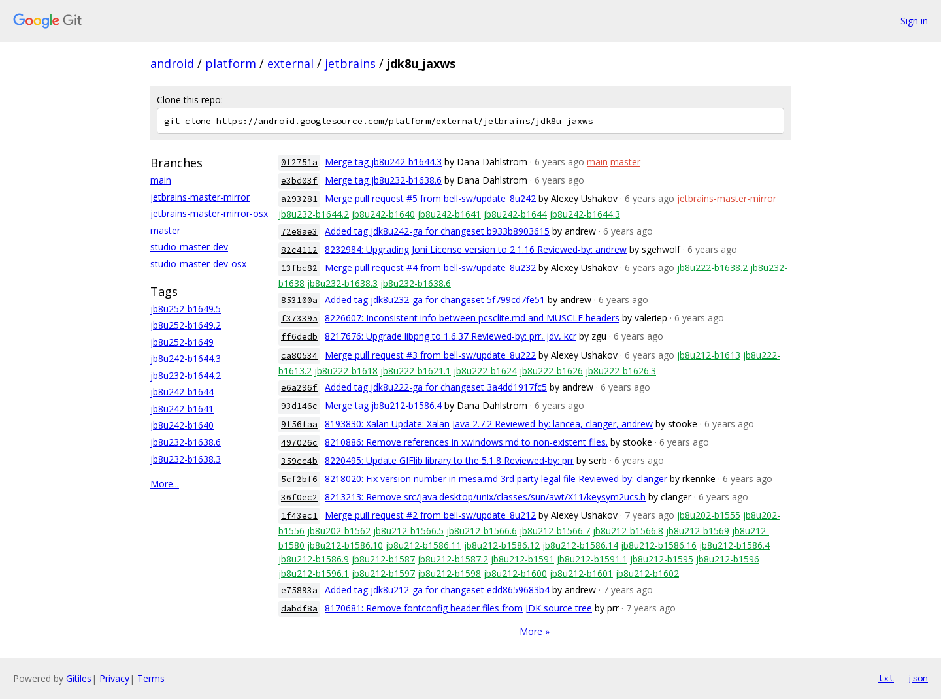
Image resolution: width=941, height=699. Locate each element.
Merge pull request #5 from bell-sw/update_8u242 (430, 198)
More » (535, 631)
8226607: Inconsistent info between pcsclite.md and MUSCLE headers (472, 318)
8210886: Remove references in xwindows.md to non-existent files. (466, 442)
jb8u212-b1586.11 (423, 545)
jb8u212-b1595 (661, 559)
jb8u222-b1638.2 (712, 267)
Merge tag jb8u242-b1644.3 (383, 161)
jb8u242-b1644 (182, 391)
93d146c (299, 406)
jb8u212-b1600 (515, 573)
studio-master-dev (189, 246)
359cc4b (299, 460)
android (172, 63)
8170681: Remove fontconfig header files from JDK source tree (458, 608)
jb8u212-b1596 (727, 559)
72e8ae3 (299, 231)
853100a (299, 300)
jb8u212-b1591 (522, 559)
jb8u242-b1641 (182, 408)
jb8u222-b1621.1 (415, 371)
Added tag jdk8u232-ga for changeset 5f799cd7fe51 (435, 299)
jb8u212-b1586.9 (313, 559)
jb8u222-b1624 (485, 371)
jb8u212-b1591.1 (592, 559)
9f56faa (299, 424)
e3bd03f (299, 180)
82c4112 (299, 249)
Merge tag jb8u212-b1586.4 (383, 405)
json (917, 678)
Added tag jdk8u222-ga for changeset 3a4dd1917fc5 (436, 387)
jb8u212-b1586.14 (580, 545)
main (160, 180)
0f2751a (299, 162)
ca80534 (299, 355)
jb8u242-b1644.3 (185, 358)
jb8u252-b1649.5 (185, 308)
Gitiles (78, 678)
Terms (151, 678)
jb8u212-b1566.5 (408, 531)
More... (164, 484)
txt (886, 678)
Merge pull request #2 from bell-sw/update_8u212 (430, 515)
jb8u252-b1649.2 (185, 325)
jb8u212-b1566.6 (481, 531)
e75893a (299, 590)
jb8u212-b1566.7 (555, 531)
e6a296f (299, 387)
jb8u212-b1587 (383, 559)
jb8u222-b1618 (346, 371)
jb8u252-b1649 (182, 342)
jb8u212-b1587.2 (453, 559)
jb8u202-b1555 (708, 515)
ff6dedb (299, 336)
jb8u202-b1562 (339, 531)
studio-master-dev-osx (198, 263)
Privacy (114, 678)
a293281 (299, 198)
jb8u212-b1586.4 (734, 545)
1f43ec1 (299, 515)
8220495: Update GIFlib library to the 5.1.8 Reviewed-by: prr (449, 460)
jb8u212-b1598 (449, 573)
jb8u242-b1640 (182, 425)
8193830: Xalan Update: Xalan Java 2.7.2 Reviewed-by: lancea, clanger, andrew (489, 423)
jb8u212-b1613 (708, 355)
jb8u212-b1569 (697, 531)
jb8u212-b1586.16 (659, 545)
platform (230, 63)
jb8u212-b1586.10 (345, 545)
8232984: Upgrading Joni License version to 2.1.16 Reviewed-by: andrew (476, 249)
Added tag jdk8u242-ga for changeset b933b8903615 (437, 231)
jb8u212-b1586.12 (502, 545)
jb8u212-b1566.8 (628, 531)
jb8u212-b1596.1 (313, 573)
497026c (299, 442)
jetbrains (350, 63)
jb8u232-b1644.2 (185, 375)
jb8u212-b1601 (581, 573)
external (290, 63)
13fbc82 (299, 268)
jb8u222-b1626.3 (621, 371)
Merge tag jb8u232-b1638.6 (383, 180)
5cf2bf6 (299, 479)
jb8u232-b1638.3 (185, 459)
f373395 (299, 318)
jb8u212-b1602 (647, 573)
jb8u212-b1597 (383, 573)
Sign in (914, 20)
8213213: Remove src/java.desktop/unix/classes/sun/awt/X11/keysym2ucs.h (485, 497)
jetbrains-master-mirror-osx (209, 213)
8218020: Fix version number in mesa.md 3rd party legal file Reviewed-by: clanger (496, 478)
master (165, 230)
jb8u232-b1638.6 (185, 442)
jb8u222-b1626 (551, 371)
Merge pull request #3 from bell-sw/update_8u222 (430, 355)
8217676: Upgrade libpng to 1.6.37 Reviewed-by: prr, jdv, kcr (450, 336)
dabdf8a (299, 608)
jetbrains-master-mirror (200, 197)
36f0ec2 (299, 497)
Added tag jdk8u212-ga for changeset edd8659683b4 (437, 589)
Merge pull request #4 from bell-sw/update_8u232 (430, 267)
